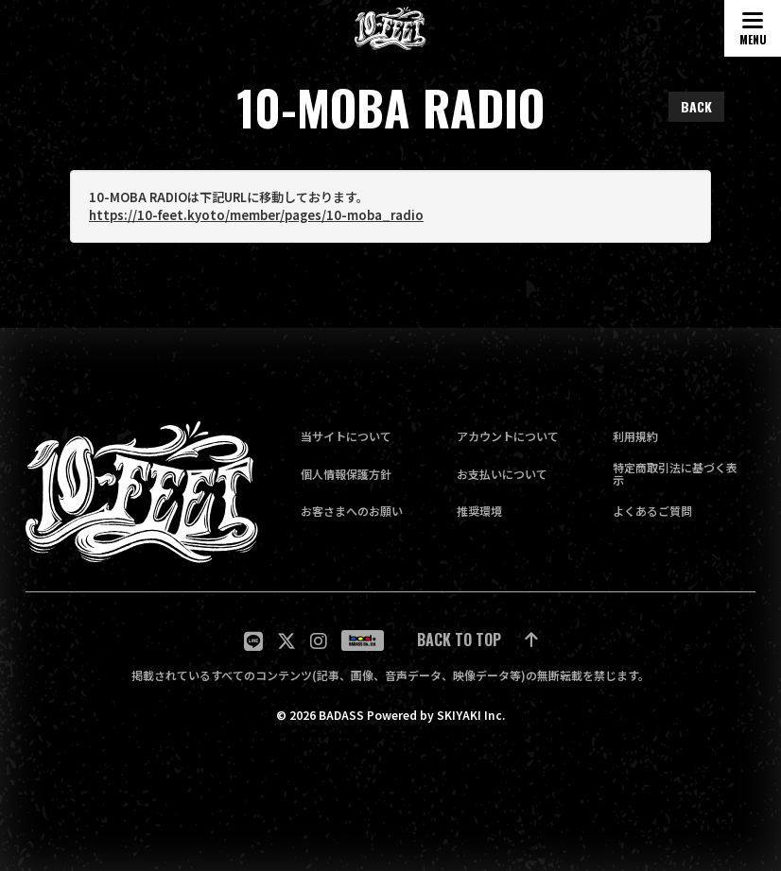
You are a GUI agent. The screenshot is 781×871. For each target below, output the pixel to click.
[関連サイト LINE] (253, 641)
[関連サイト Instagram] (318, 641)
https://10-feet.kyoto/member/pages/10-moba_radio (256, 215)
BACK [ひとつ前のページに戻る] (696, 106)
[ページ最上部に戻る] (477, 641)
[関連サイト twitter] (286, 641)
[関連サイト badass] (362, 640)
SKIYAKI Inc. (471, 715)
